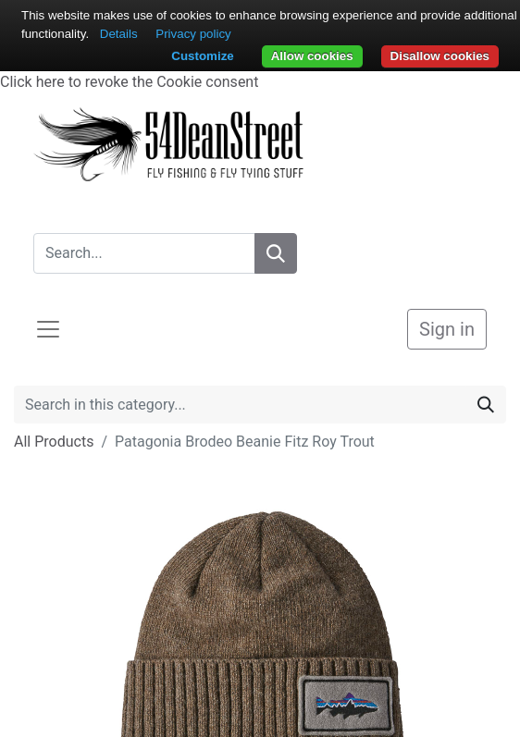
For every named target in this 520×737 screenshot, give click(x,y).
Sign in (447, 329)
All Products (53, 441)
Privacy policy (192, 34)
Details (119, 34)
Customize (202, 56)
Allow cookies (312, 56)
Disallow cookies (439, 56)
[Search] (275, 253)
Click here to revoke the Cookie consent (129, 82)
